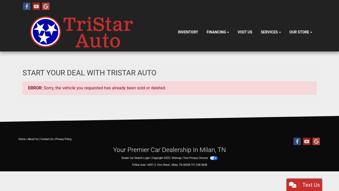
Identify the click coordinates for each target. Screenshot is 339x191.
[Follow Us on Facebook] (26, 7)
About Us (33, 139)
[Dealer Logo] (98, 32)
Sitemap (176, 158)
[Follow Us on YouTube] (36, 7)
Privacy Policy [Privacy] (63, 139)
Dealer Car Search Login (136, 158)
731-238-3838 (199, 164)
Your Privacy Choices (200, 158)
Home (22, 139)
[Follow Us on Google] (46, 7)
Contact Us (47, 139)
